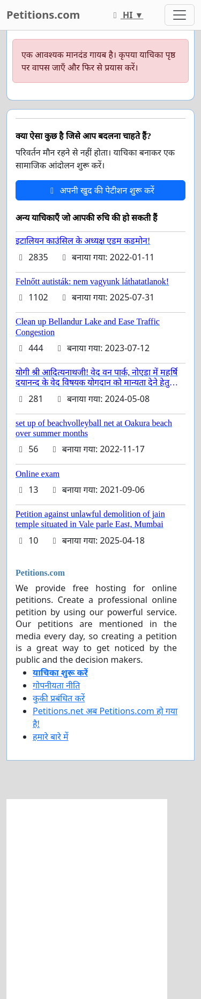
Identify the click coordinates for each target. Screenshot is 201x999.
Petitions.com (43, 14)
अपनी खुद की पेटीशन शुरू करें (100, 190)
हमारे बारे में (50, 736)
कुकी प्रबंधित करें (59, 698)
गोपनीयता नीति (56, 685)
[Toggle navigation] (180, 15)
